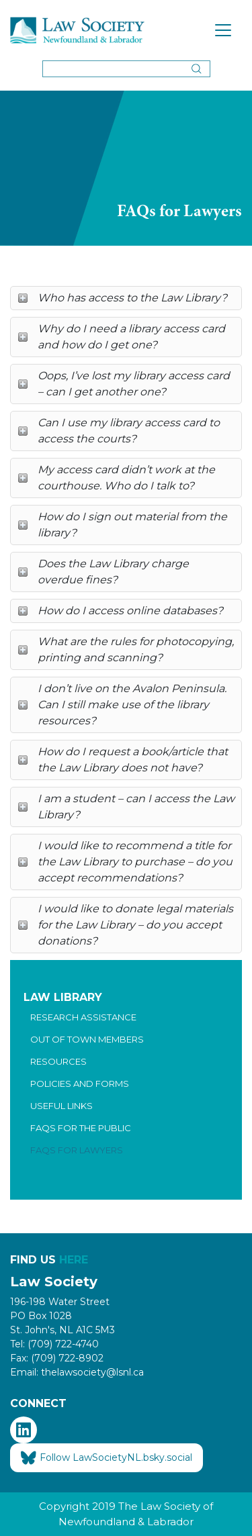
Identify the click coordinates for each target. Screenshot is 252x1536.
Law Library (63, 997)
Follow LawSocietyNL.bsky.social (106, 1458)
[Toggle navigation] (223, 30)
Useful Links (61, 1105)
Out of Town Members (87, 1039)
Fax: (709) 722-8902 (56, 1358)
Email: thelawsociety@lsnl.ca (77, 1372)
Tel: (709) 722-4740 (54, 1344)
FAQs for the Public (80, 1127)
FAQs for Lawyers (76, 1150)
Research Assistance (83, 1017)
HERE (73, 1259)
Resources (58, 1061)
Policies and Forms (79, 1083)
